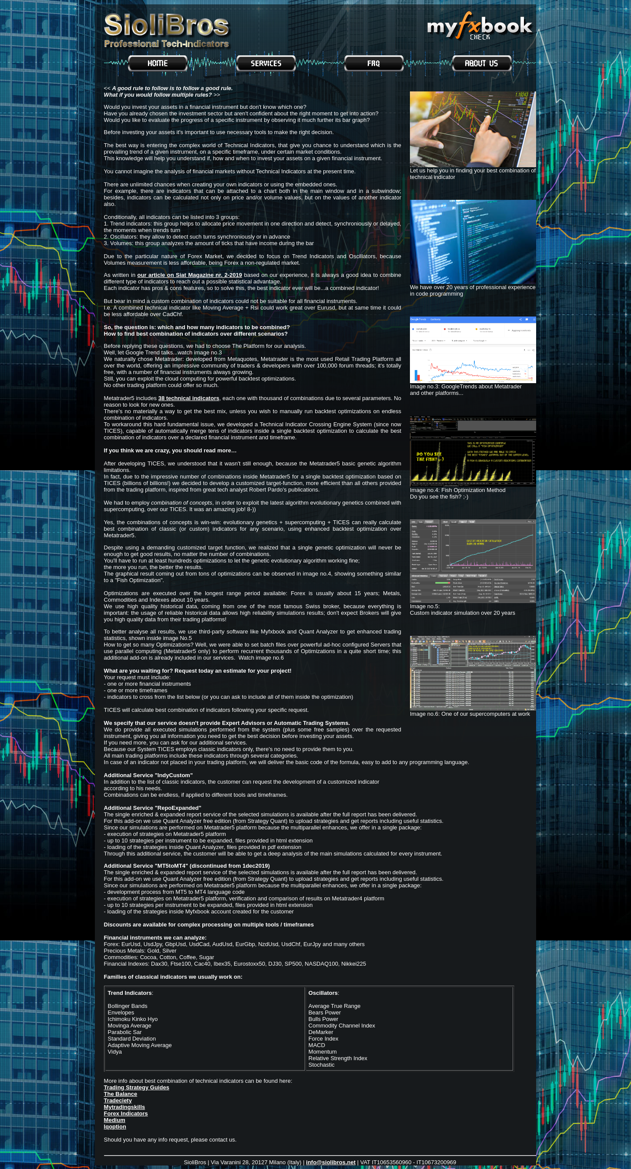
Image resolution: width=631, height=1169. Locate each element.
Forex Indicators (126, 1113)
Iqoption (115, 1126)
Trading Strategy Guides (136, 1087)
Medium (114, 1120)
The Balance (121, 1094)
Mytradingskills (124, 1107)
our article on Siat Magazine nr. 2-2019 (190, 275)
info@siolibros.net (331, 1162)
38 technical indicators (188, 398)
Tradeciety (118, 1100)
